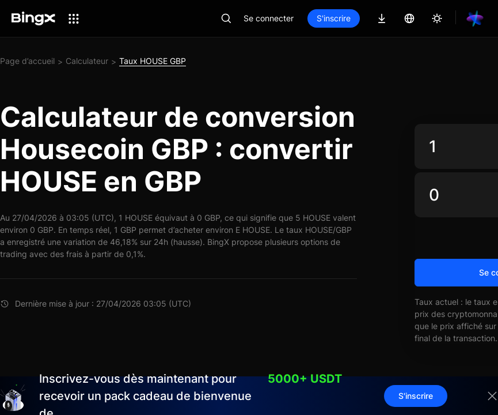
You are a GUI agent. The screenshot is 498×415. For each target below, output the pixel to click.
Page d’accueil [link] (27, 61)
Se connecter (269, 18)
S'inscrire (334, 18)
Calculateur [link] (87, 61)
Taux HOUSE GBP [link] (152, 61)
